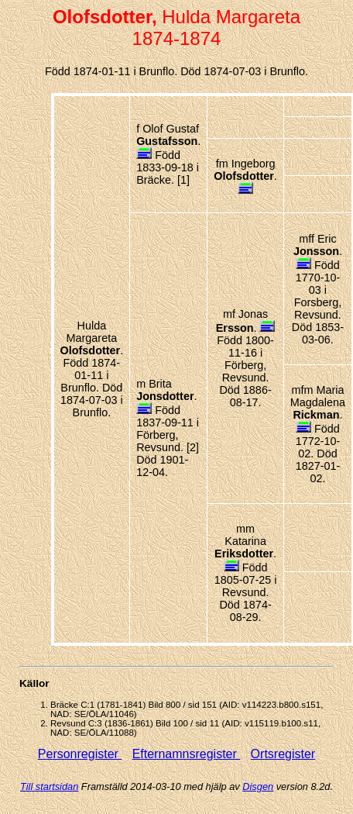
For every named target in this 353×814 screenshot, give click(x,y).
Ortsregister (283, 754)
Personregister (80, 754)
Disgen (257, 786)
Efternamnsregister (186, 754)
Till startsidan (49, 786)
